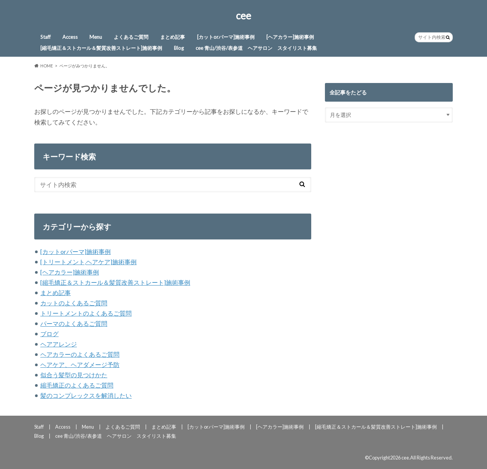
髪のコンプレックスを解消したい (86, 395)
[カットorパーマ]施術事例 (226, 37)
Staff (45, 37)
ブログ (49, 333)
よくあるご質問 (131, 37)
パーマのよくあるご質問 (73, 323)
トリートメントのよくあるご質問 (86, 313)
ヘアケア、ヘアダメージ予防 (79, 364)
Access (70, 37)
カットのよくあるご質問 (73, 302)
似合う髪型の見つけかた (73, 374)
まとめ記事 (172, 37)
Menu (95, 37)
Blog (179, 48)
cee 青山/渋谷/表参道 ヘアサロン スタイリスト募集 (256, 48)
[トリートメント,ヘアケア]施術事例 (88, 261)
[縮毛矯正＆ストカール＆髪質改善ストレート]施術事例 (101, 48)
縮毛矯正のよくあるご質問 (76, 385)
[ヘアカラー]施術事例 (290, 37)
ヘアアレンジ (58, 344)
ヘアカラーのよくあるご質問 (79, 354)
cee (243, 16)
